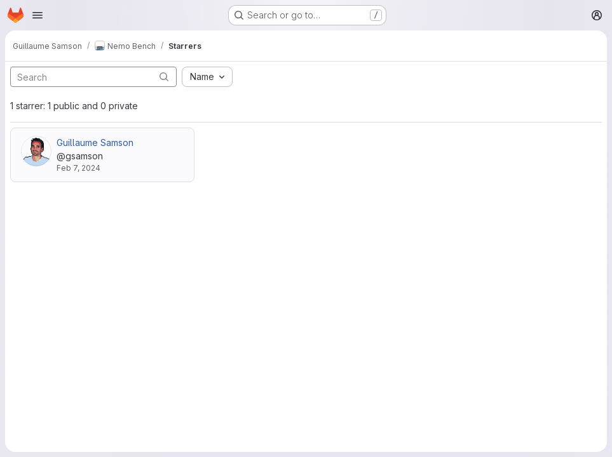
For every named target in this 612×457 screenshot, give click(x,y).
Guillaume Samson (95, 142)
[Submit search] (164, 76)
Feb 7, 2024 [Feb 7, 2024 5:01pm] (78, 168)
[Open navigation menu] (37, 15)
